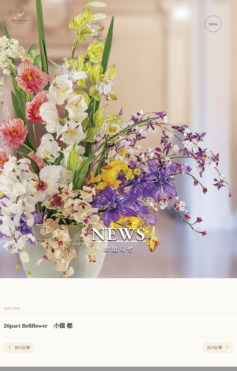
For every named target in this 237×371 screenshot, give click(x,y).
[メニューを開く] (213, 24)
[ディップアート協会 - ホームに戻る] (15, 15)
